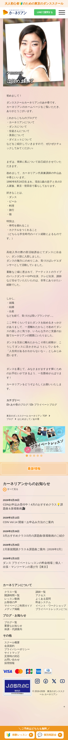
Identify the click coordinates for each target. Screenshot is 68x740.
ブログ (10, 419)
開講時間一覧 (12, 595)
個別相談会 (47, 735)
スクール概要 (12, 642)
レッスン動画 (12, 598)
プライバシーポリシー (17, 649)
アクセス (41, 595)
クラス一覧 (10, 591)
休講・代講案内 (13, 629)
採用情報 (9, 663)
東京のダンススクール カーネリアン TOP (27, 416)
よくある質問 (43, 598)
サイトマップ (12, 652)
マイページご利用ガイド (18, 605)
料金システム (43, 602)
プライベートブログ (43, 404)
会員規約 (9, 645)
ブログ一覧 (10, 622)
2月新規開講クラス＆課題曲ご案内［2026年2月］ (33, 549)
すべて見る (12, 489)
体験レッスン (16, 735)
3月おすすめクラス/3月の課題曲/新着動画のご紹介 (34, 535)
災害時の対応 (12, 656)
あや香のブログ (17, 404)
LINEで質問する (45, 12)
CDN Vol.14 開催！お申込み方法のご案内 (28, 522)
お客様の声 (10, 602)
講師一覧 (41, 591)
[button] (27, 456)
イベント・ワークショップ (51, 605)
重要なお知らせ (13, 625)
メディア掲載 (12, 609)
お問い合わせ (12, 659)
